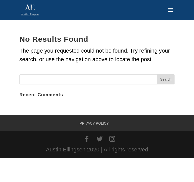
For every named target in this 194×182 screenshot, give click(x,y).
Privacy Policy (94, 123)
